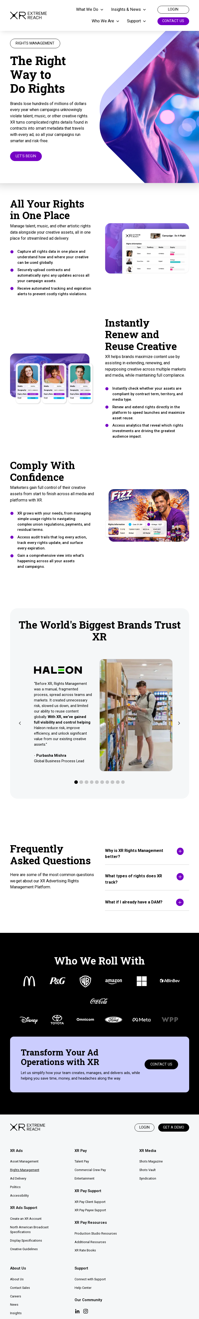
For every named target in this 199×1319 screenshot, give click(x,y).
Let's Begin (26, 156)
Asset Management (24, 1161)
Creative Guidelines (24, 1249)
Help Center (83, 1288)
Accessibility (19, 1195)
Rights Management (24, 1170)
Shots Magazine (151, 1161)
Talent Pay (82, 1161)
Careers (15, 1296)
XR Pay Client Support (90, 1202)
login (173, 9)
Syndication (147, 1178)
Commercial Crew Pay (90, 1170)
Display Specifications (26, 1240)
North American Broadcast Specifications (29, 1229)
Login (144, 1127)
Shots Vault (147, 1170)
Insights (16, 1313)
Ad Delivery (18, 1178)
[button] (92, 10)
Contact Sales (20, 1288)
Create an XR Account (26, 1219)
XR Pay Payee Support (90, 1210)
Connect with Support (90, 1279)
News (14, 1304)
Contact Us (173, 21)
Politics (15, 1187)
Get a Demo (173, 1127)
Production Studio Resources (96, 1233)
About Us (17, 1279)
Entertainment (84, 1178)
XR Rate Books (85, 1250)
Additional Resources (90, 1242)
